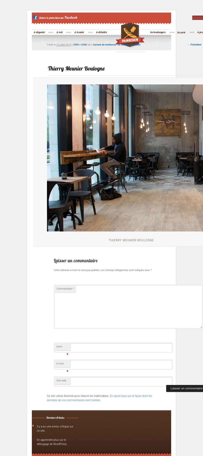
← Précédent (194, 44)
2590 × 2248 (80, 44)
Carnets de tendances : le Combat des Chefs (116, 44)
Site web (61, 380)
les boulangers (158, 26)
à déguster (40, 26)
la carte (181, 26)
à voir (60, 26)
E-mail (62, 364)
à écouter (79, 26)
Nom (62, 347)
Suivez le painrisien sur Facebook (55, 17)
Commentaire (65, 288)
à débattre (101, 26)
